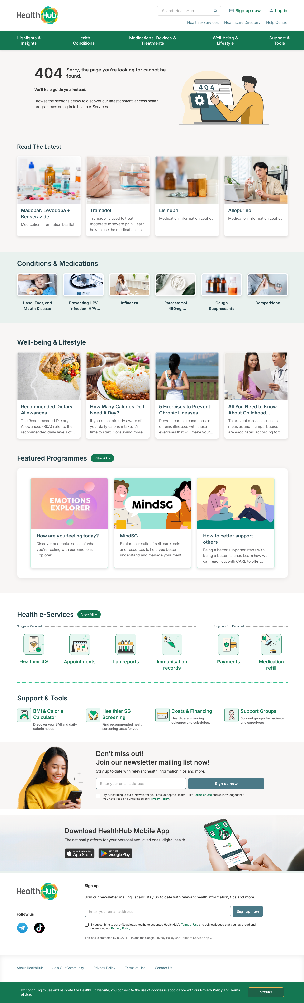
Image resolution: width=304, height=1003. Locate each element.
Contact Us (163, 968)
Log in (281, 10)
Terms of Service (192, 938)
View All (102, 458)
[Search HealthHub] (189, 11)
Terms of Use (203, 795)
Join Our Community (68, 968)
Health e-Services (202, 22)
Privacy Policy (159, 798)
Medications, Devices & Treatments (152, 40)
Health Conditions (84, 40)
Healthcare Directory (242, 22)
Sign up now (248, 10)
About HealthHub (30, 968)
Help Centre (276, 22)
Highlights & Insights (29, 40)
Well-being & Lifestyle (225, 40)
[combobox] (189, 11)
